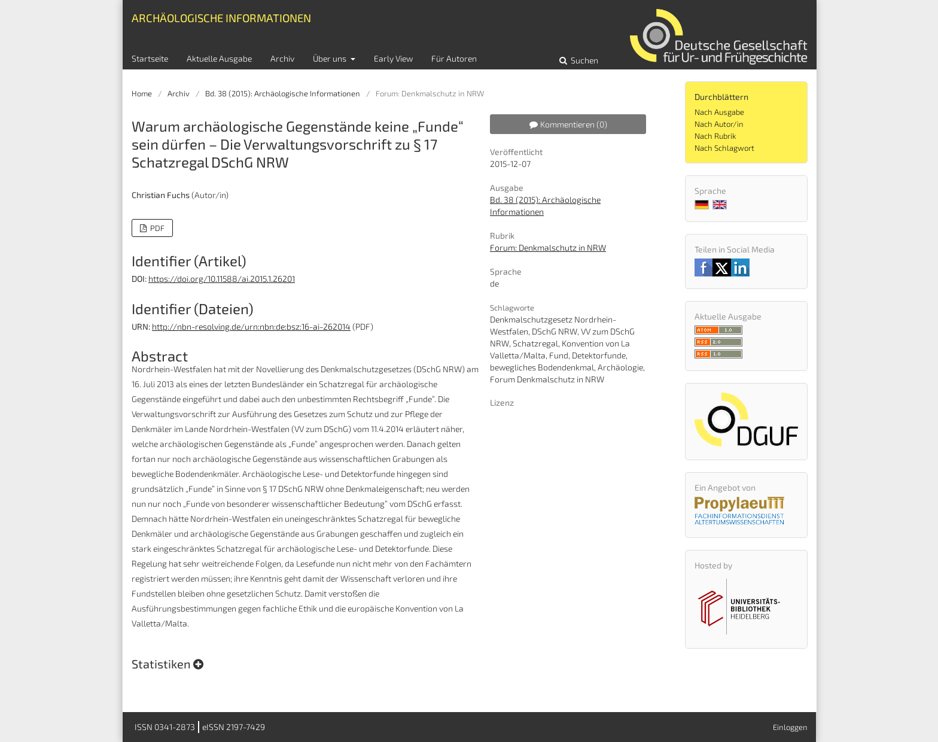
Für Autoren (454, 58)
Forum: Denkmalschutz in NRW (548, 247)
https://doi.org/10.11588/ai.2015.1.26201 (221, 278)
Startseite (150, 58)
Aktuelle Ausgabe (219, 58)
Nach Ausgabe (719, 112)
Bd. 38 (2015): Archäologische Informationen (282, 93)
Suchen (583, 60)
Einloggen (790, 727)
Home (142, 93)
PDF (156, 228)
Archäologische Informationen (221, 18)
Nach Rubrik (715, 136)
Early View (393, 58)
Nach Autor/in (719, 124)
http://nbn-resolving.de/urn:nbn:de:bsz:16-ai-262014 (251, 326)
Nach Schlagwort (724, 148)
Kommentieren (568, 124)
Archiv (282, 58)
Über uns (330, 58)
